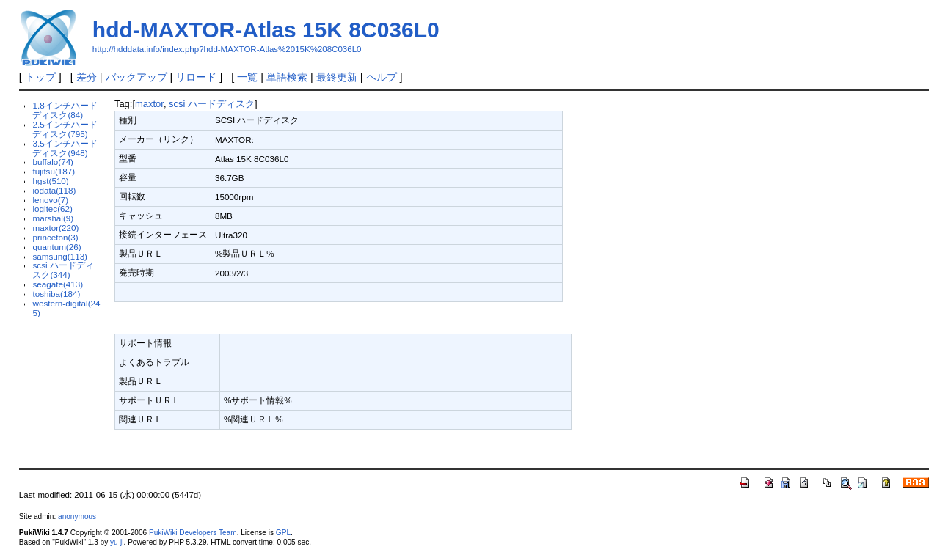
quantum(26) (56, 246)
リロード (195, 77)
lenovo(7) (50, 200)
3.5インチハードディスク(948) (64, 148)
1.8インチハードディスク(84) (64, 110)
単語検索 (286, 77)
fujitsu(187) (53, 171)
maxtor (149, 103)
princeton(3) (55, 237)
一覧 (247, 77)
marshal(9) (52, 218)
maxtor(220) (55, 227)
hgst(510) (50, 180)
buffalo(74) (52, 161)
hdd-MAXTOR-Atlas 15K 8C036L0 (266, 30)
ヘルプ (381, 77)
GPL (283, 533)
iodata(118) (54, 190)
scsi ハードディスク (212, 103)
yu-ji (116, 542)
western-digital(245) (66, 307)
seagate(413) (57, 284)
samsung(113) (59, 256)
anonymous (77, 516)
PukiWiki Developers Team (193, 533)
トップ (40, 77)
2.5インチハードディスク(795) (64, 129)
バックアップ (136, 77)
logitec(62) (52, 208)
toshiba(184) (56, 293)
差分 (86, 77)
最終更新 (336, 77)
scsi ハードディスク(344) (62, 269)
